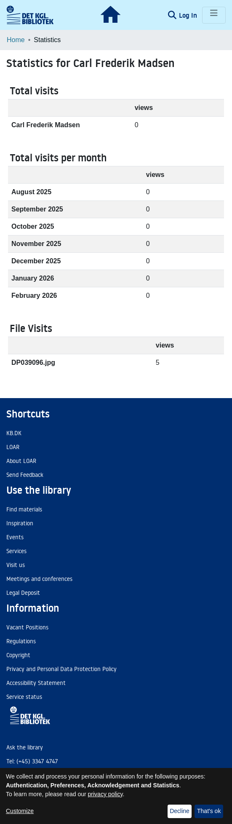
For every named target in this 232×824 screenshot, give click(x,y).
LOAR (12, 447)
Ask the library (24, 747)
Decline (179, 811)
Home (16, 39)
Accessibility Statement (36, 683)
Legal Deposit (23, 593)
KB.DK (13, 433)
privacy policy (105, 794)
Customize (20, 811)
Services (16, 551)
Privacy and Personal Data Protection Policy (61, 669)
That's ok (209, 811)
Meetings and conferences (39, 579)
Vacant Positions (27, 627)
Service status (24, 697)
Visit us (15, 565)
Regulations (21, 641)
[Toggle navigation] (214, 15)
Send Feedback (24, 475)
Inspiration (19, 523)
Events (15, 537)
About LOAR (21, 461)
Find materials (24, 509)
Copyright (18, 655)
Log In (189, 15)
